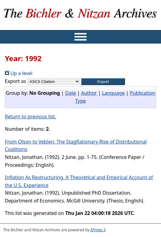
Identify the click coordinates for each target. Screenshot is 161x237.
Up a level (18, 73)
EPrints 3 (98, 229)
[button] (103, 81)
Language (113, 93)
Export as (15, 81)
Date (70, 93)
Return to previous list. (30, 116)
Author (89, 93)
